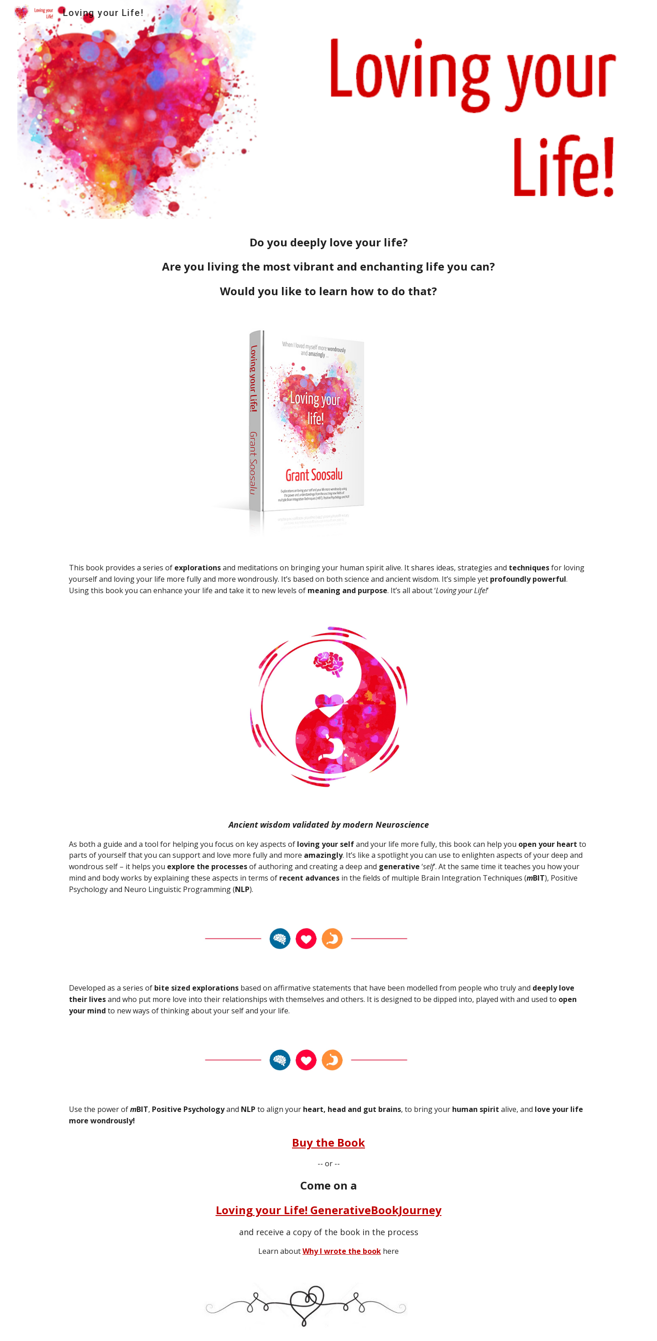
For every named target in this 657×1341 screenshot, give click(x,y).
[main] (328, 266)
